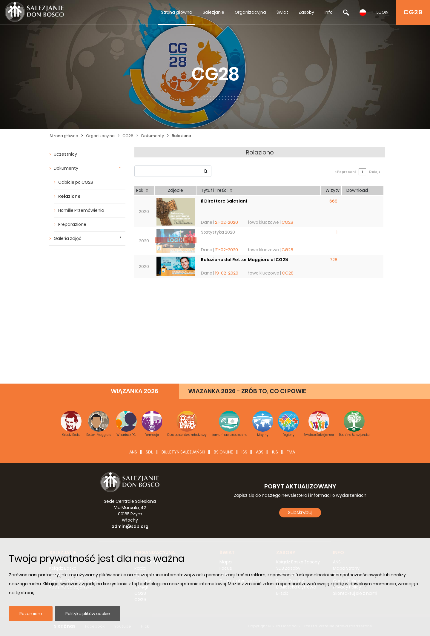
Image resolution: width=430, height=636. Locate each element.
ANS (133, 452)
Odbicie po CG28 (75, 182)
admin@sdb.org (129, 526)
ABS (259, 452)
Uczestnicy (65, 154)
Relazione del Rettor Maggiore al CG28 (244, 260)
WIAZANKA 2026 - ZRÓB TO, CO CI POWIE (247, 391)
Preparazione (72, 224)
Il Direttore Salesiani (224, 201)
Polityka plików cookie (87, 614)
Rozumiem (30, 614)
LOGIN (382, 12)
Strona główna (176, 12)
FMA (291, 452)
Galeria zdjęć (68, 238)
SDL (149, 452)
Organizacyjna (250, 12)
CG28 (127, 136)
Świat (282, 12)
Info (329, 12)
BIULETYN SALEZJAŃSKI (183, 452)
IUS (275, 452)
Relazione (181, 136)
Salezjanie (213, 12)
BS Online (223, 452)
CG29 (413, 12)
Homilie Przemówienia (81, 210)
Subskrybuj (300, 512)
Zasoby (306, 12)
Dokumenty (152, 136)
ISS (244, 452)
